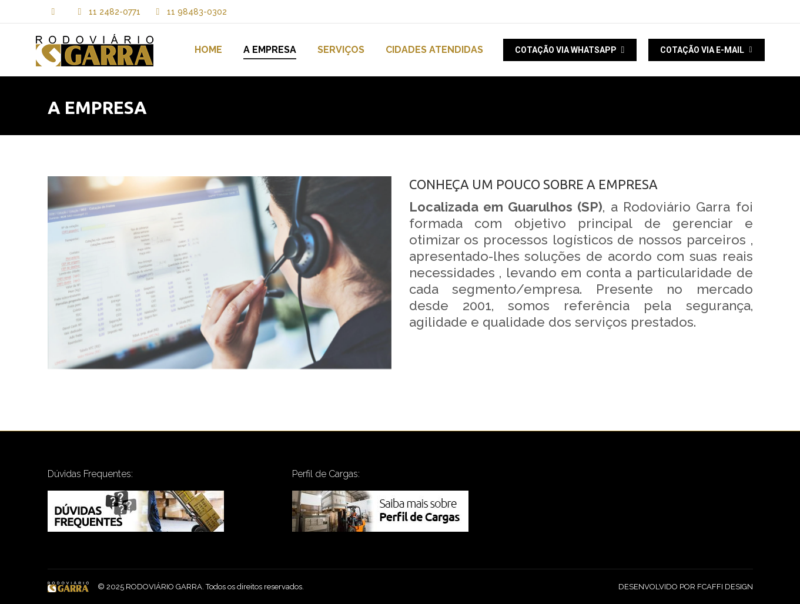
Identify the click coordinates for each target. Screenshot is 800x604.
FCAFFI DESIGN (725, 586)
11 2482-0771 (114, 11)
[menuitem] (208, 50)
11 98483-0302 (189, 11)
